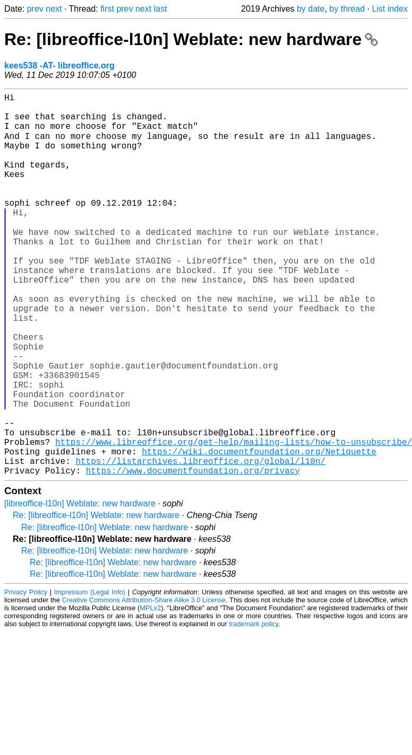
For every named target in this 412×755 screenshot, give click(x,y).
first (107, 8)
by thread (347, 8)
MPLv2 (150, 692)
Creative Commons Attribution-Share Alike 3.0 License (144, 684)
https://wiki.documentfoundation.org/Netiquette (259, 531)
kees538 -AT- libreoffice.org (59, 65)
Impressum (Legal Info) (89, 676)
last (160, 8)
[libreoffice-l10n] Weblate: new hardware (80, 587)
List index (390, 8)
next (54, 8)
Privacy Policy (25, 676)
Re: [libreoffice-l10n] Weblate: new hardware (191, 39)
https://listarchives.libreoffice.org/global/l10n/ (200, 542)
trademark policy (253, 708)
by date (310, 8)
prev (35, 8)
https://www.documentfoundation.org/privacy (193, 554)
